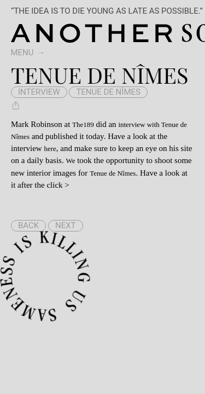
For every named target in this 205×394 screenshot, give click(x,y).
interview (39, 92)
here (50, 148)
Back (28, 225)
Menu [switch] (22, 52)
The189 (83, 124)
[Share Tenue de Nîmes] (16, 105)
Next (65, 225)
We (70, 161)
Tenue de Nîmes (108, 92)
